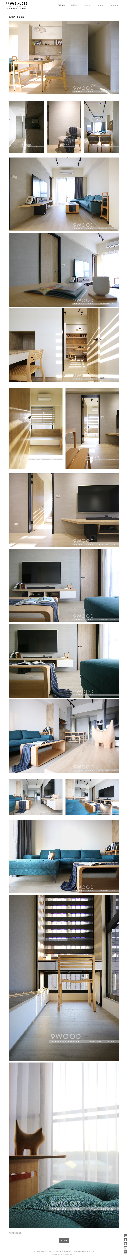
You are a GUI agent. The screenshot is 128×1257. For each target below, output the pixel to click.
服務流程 (102, 5)
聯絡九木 (115, 5)
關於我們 (63, 5)
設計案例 (75, 5)
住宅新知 (88, 5)
